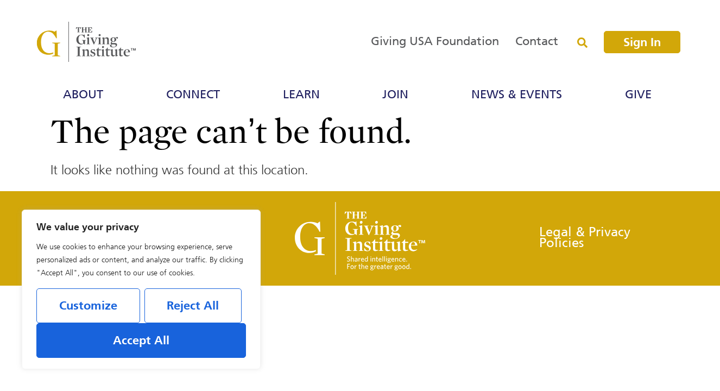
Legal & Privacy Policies (584, 238)
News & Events (519, 95)
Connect (195, 95)
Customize (88, 306)
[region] (141, 289)
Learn (304, 95)
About (86, 95)
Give (641, 95)
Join (398, 95)
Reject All (193, 306)
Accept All (141, 341)
